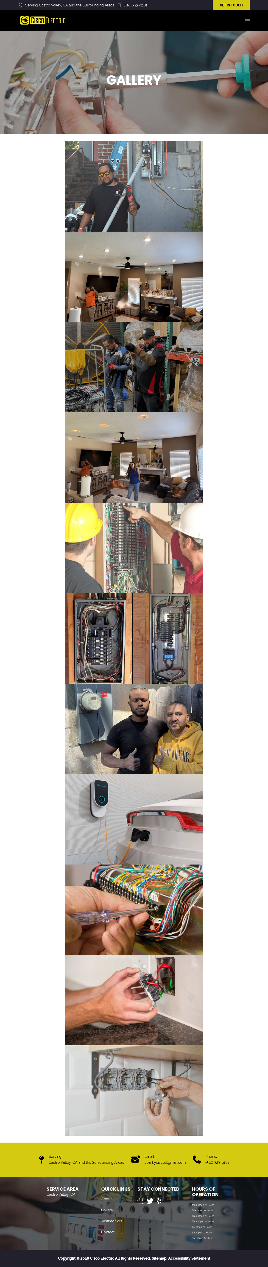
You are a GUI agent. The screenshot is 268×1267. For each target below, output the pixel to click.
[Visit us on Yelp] (159, 1201)
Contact (107, 1232)
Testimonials (111, 1221)
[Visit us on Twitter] (150, 1201)
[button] (247, 20)
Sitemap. (159, 1258)
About (106, 1199)
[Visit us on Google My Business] (140, 1201)
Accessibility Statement (189, 1258)
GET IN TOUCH (231, 5)
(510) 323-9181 (135, 5)
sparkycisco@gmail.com (165, 1162)
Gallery (107, 1210)
